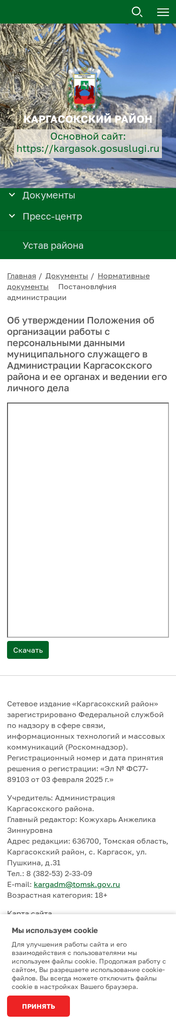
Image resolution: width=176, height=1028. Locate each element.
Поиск (137, 12)
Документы (67, 275)
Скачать (28, 650)
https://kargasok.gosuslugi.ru (88, 148)
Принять (38, 1006)
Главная (21, 275)
